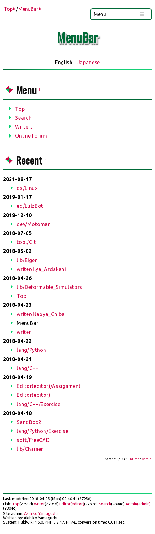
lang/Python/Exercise (42, 431)
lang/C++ (27, 368)
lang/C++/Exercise (38, 404)
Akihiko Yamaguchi (41, 513)
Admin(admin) (138, 504)
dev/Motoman (34, 224)
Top (8, 9)
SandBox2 (29, 422)
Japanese (88, 62)
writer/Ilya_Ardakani (41, 269)
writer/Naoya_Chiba (41, 314)
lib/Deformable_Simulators (49, 287)
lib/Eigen (27, 260)
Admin (147, 459)
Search (105, 504)
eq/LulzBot (30, 206)
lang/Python (31, 350)
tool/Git (26, 242)
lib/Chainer (30, 449)
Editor (134, 459)
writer (24, 332)
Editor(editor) (33, 395)
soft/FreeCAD (33, 440)
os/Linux (27, 188)
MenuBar (28, 9)
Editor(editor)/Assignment (49, 386)
